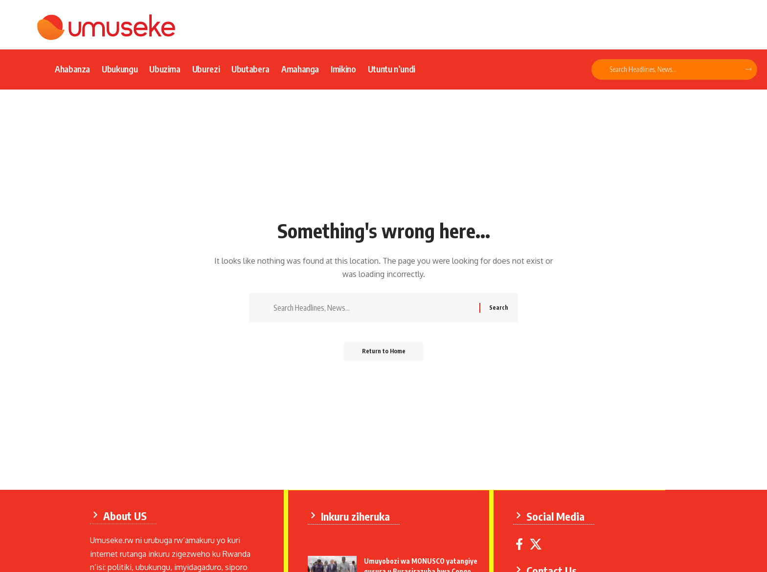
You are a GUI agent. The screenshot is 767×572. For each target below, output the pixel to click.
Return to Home (384, 353)
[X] (536, 544)
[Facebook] (520, 544)
